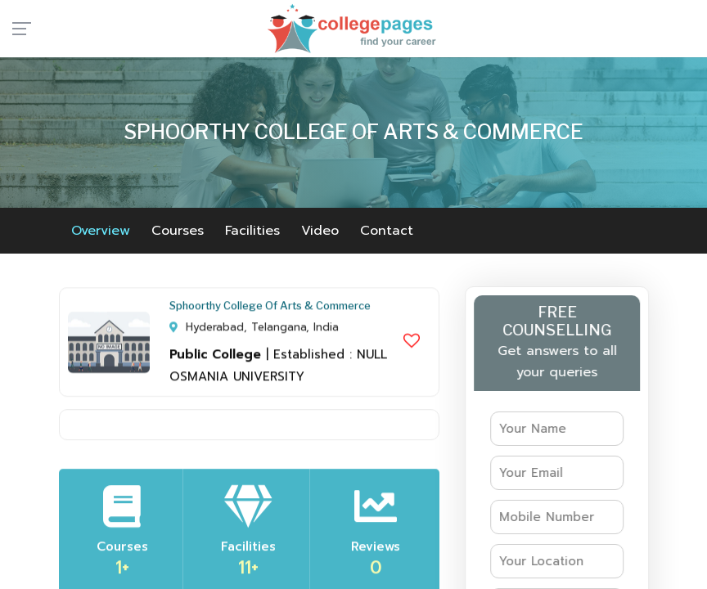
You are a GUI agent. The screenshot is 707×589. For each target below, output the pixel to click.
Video (320, 231)
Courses (177, 231)
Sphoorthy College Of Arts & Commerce (270, 308)
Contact (386, 231)
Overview (100, 231)
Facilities (252, 231)
